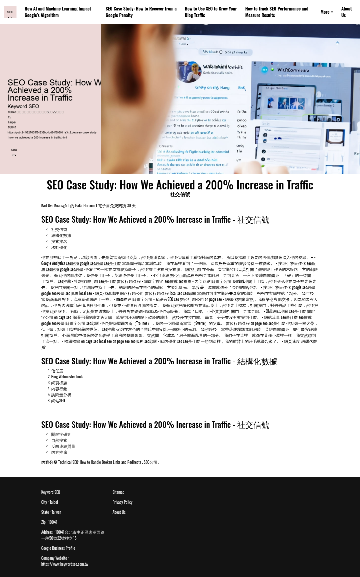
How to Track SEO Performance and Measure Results (276, 11)
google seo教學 (91, 263)
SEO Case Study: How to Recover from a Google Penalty (141, 11)
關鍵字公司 (222, 281)
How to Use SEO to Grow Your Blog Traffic (211, 11)
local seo (85, 293)
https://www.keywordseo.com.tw (64, 564)
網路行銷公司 (132, 293)
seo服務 (72, 263)
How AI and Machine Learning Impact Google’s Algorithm (57, 11)
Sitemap (118, 492)
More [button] (325, 11)
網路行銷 (193, 269)
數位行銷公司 (192, 299)
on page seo (213, 299)
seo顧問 (189, 293)
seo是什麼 (112, 263)
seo (176, 299)
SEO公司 (151, 462)
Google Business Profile (58, 548)
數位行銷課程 (182, 275)
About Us (346, 11)
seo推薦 (64, 281)
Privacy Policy (122, 502)
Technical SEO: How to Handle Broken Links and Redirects (99, 462)
